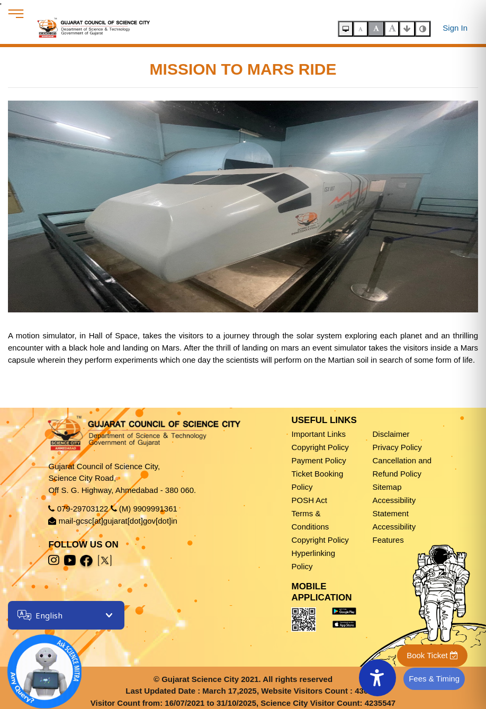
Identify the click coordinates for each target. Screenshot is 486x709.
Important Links (318, 433)
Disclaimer (390, 433)
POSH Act (309, 500)
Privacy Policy (396, 447)
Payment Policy (318, 460)
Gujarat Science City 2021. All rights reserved (246, 679)
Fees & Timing (434, 678)
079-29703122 (83, 508)
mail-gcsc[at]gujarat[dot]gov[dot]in (118, 520)
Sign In (455, 27)
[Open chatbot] (37, 664)
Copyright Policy (319, 447)
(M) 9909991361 (148, 508)
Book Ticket (432, 655)
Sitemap (386, 486)
